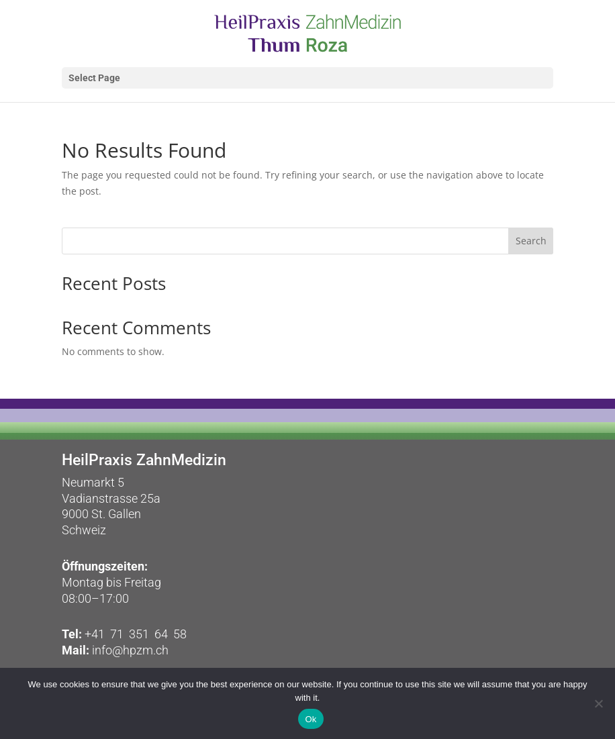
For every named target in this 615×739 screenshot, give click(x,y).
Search (531, 240)
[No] (598, 703)
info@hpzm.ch (129, 650)
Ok (310, 719)
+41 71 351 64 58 (136, 634)
